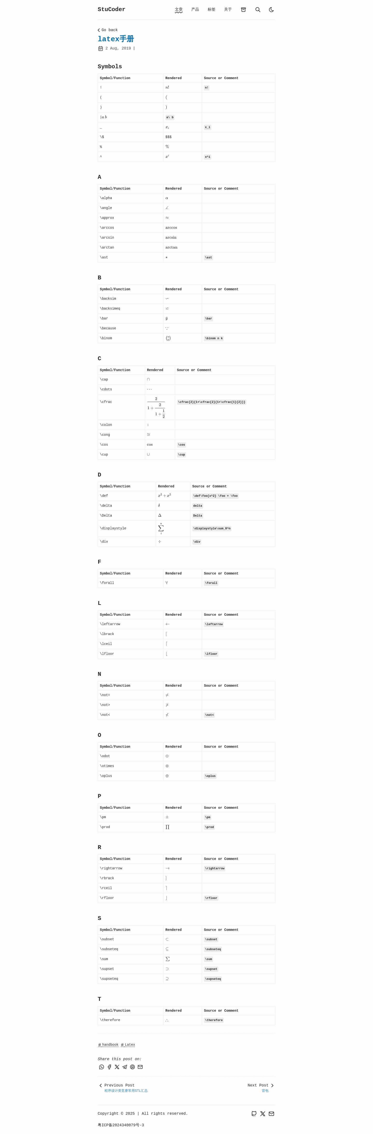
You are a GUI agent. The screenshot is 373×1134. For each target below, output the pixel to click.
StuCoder (111, 9)
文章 (179, 9)
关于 (228, 9)
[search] (258, 10)
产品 (195, 9)
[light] (271, 10)
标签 (211, 9)
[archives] (243, 10)
